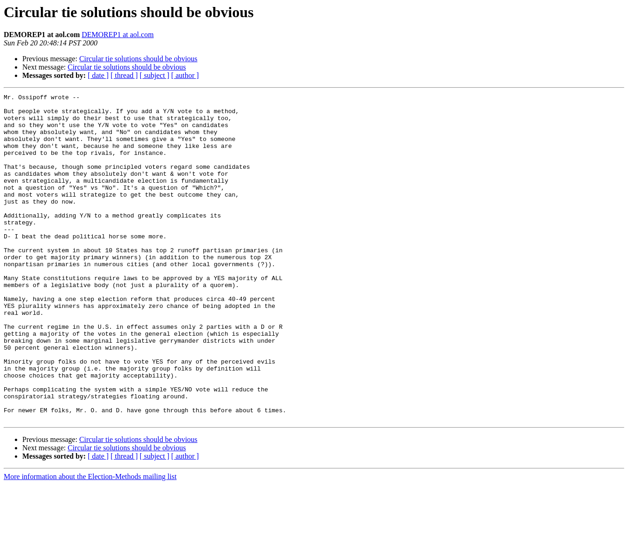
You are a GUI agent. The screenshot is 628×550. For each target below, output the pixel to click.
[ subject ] (154, 75)
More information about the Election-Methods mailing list (90, 542)
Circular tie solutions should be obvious (138, 59)
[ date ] (98, 75)
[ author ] (185, 75)
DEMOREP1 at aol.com (118, 34)
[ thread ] (124, 75)
